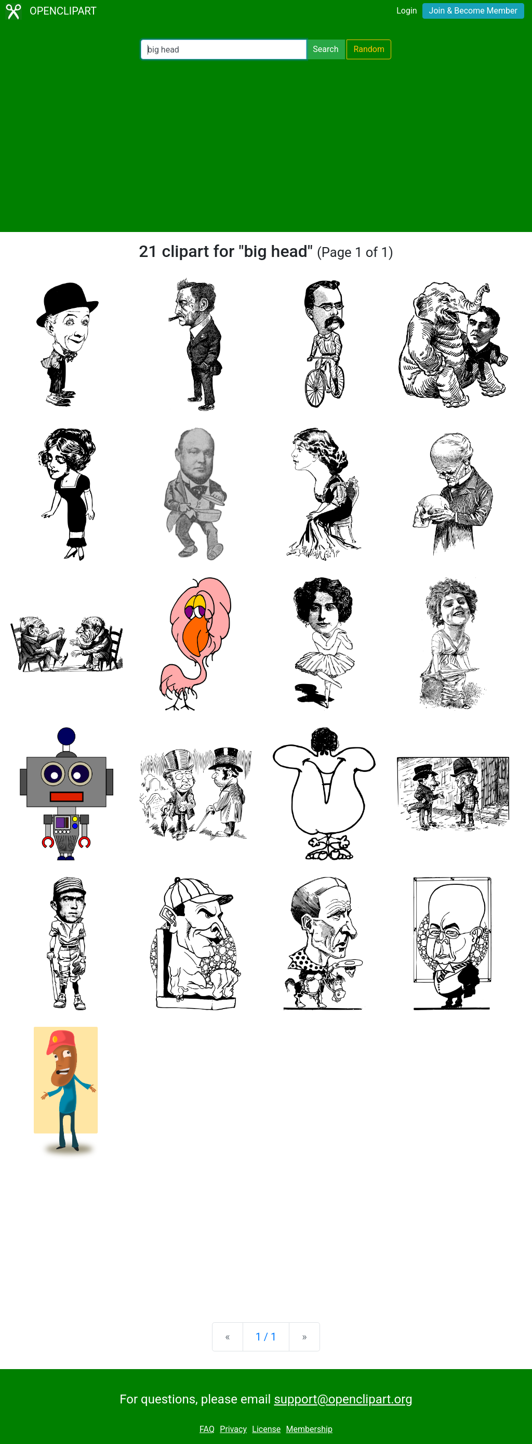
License (266, 1429)
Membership (309, 1429)
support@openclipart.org (343, 1399)
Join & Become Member (473, 11)
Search (325, 49)
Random (368, 49)
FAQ (207, 1429)
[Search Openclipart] (224, 49)
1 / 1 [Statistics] (266, 1337)
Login (406, 11)
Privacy (233, 1429)
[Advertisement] (266, 145)
